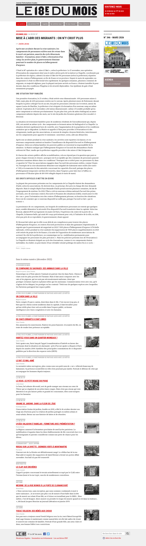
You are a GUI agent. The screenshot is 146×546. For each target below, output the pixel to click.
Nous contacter (84, 24)
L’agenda (45, 24)
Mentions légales (23, 538)
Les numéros (21, 24)
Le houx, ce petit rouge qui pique (32, 381)
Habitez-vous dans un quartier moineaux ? (36, 337)
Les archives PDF (33, 24)
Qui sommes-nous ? (56, 24)
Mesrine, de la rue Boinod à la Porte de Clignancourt (42, 485)
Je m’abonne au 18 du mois (114, 11)
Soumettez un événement (42, 538)
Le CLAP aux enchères (26, 467)
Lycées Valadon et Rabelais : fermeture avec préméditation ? (45, 424)
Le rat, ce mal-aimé (25, 360)
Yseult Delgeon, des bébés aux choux (34, 511)
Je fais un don (109, 14)
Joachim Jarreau (23, 44)
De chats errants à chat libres (31, 319)
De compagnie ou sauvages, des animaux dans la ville (42, 268)
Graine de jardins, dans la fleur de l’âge (36, 403)
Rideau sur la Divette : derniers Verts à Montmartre (41, 446)
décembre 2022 (21, 34)
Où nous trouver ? (71, 24)
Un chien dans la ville (26, 296)
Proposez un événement (112, 84)
